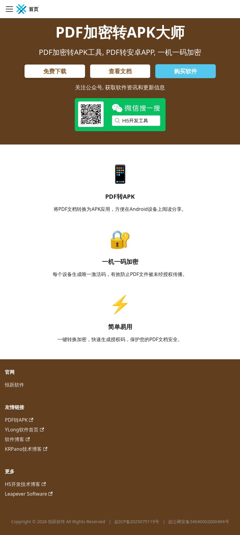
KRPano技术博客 (26, 449)
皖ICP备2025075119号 (137, 521)
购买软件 (185, 71)
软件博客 (17, 439)
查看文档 (120, 71)
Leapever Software (29, 493)
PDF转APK (19, 420)
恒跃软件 (14, 384)
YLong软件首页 (24, 429)
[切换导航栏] (9, 9)
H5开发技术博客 (25, 484)
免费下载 (54, 71)
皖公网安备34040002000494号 (199, 521)
